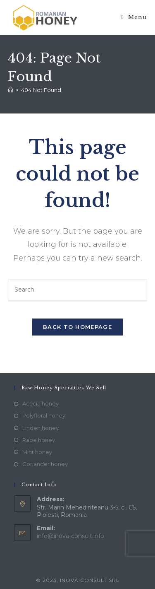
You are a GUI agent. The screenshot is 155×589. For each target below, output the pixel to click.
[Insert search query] (78, 290)
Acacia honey (40, 403)
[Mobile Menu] (135, 17)
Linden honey (40, 428)
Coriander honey (45, 464)
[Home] (10, 90)
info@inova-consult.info (70, 536)
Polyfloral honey (43, 415)
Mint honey (37, 452)
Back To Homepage (77, 326)
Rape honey (38, 440)
